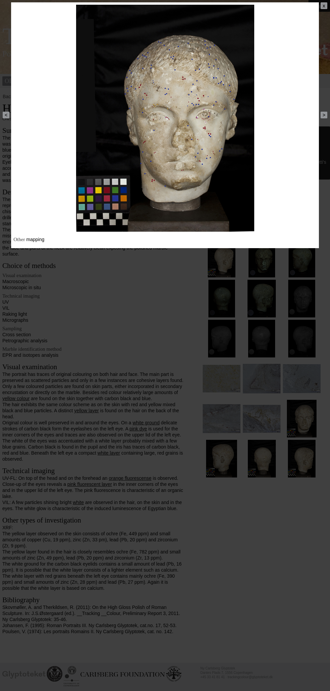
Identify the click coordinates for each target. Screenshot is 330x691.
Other (19, 239)
